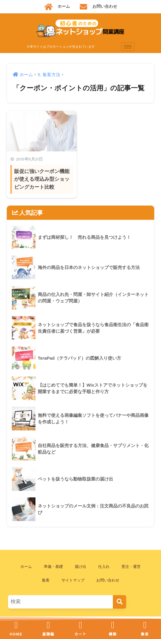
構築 (113, 634)
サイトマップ (72, 580)
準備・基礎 (53, 566)
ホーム (26, 566)
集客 (46, 580)
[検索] (119, 601)
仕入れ (104, 566)
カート (80, 634)
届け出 (80, 566)
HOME (16, 634)
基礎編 (48, 634)
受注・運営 (131, 566)
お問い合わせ (107, 580)
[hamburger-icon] (127, 46)
